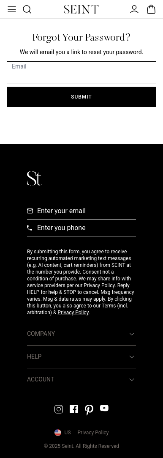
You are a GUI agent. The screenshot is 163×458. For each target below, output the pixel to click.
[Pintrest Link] (89, 410)
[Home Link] (81, 9)
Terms (109, 306)
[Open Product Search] (26, 9)
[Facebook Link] (74, 409)
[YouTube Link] (104, 408)
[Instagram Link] (58, 409)
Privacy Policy (72, 312)
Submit (81, 97)
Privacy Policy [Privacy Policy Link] (93, 433)
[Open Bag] (151, 9)
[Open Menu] (11, 9)
